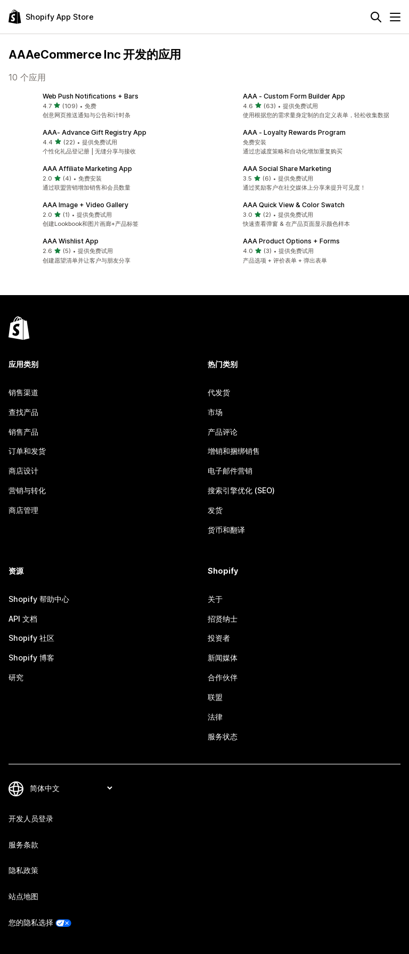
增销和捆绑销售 (234, 450)
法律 (215, 716)
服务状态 (223, 736)
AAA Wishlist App (71, 241)
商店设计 (23, 470)
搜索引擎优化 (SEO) (241, 490)
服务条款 (23, 844)
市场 (215, 412)
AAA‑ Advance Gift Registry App (94, 132)
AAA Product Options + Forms (291, 241)
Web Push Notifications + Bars (90, 96)
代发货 (219, 392)
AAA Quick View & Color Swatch (294, 205)
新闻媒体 (223, 657)
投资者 (219, 637)
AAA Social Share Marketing (287, 169)
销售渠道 (23, 392)
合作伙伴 (223, 677)
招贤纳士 (223, 618)
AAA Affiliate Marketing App (87, 169)
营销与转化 (27, 490)
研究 (16, 677)
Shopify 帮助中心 (39, 599)
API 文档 (23, 618)
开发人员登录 (31, 818)
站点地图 (23, 896)
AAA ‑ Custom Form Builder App (294, 96)
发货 (215, 510)
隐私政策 (23, 870)
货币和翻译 (226, 529)
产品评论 (223, 431)
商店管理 (23, 510)
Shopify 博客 (31, 657)
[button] (104, 106)
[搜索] (376, 17)
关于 (215, 599)
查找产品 (23, 412)
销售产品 (23, 431)
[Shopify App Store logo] (51, 17)
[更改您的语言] (71, 788)
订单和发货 (27, 450)
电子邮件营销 (230, 470)
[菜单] (395, 17)
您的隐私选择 (31, 922)
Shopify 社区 (31, 637)
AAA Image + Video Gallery (85, 205)
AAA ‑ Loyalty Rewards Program (294, 132)
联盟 (215, 697)
